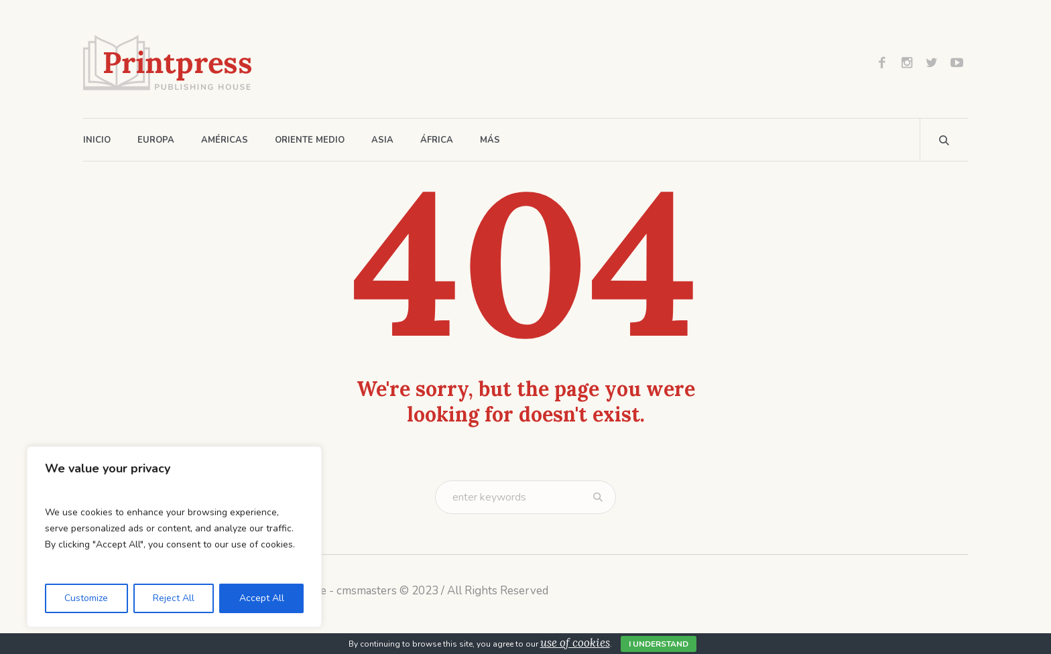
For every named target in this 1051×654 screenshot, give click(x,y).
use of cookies (575, 642)
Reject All (173, 598)
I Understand (658, 644)
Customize (86, 598)
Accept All (261, 598)
